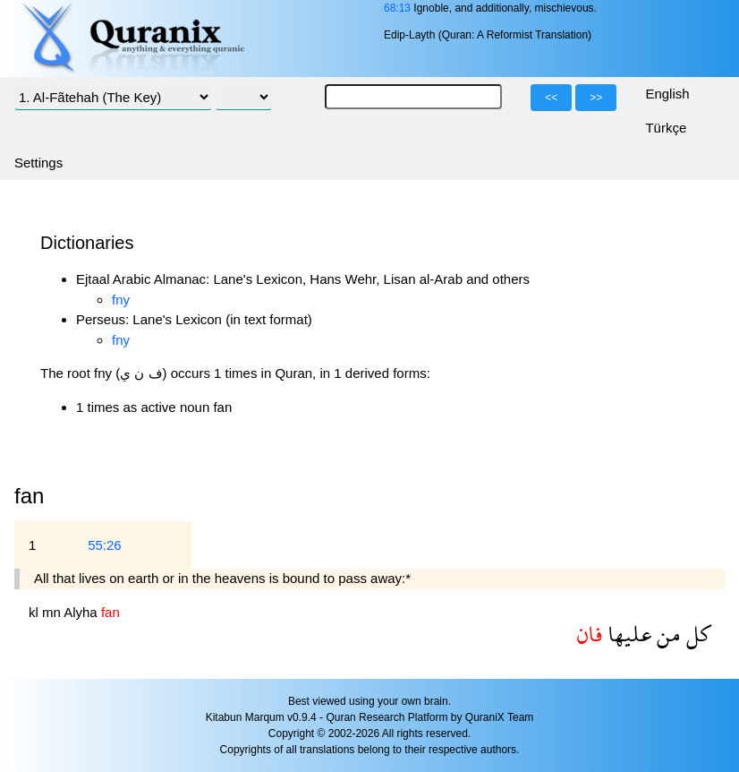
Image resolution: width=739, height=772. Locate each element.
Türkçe (665, 127)
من (666, 633)
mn (53, 612)
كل (695, 633)
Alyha (82, 612)
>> (596, 97)
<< (551, 97)
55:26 (105, 545)
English (667, 93)
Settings (38, 162)
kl (35, 612)
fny (121, 299)
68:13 (397, 8)
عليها (626, 633)
